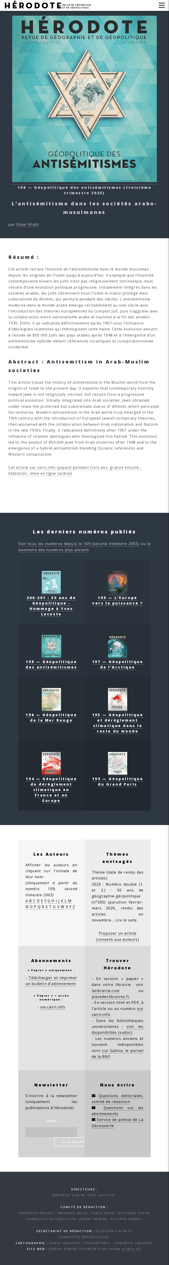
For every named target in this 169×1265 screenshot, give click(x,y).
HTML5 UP (131, 1249)
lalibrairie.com (106, 990)
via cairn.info (53, 1007)
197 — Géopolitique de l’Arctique (117, 662)
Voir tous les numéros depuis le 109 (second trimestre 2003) (78, 543)
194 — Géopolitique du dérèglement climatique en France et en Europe (51, 787)
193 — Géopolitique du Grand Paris (117, 779)
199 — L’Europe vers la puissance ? (117, 598)
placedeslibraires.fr (110, 996)
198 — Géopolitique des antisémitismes (51, 662)
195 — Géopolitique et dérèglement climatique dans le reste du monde (117, 720)
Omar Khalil (27, 224)
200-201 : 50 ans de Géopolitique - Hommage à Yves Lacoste (51, 603)
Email (51, 1121)
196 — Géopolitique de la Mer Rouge (51, 715)
